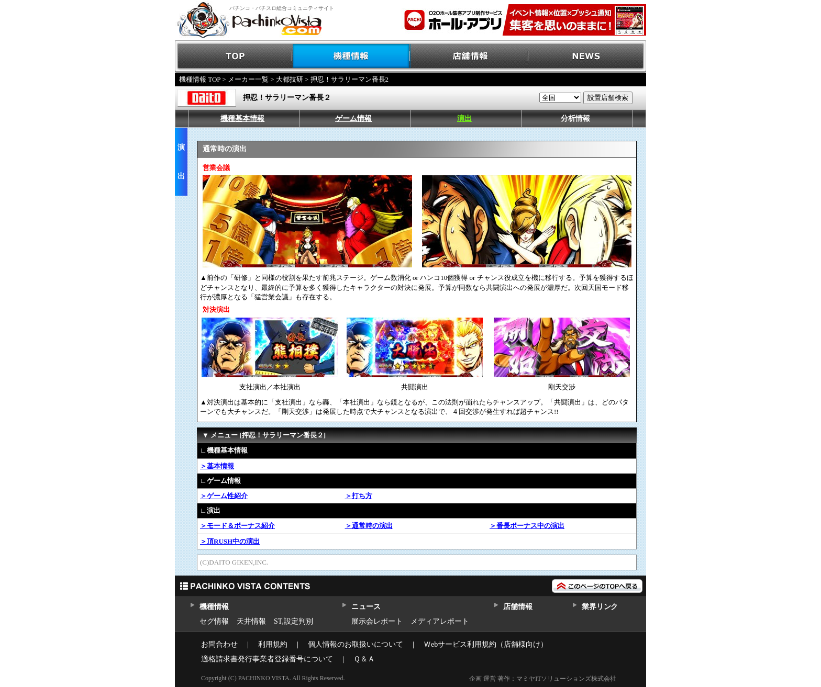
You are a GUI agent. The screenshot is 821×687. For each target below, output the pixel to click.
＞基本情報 (217, 466)
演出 (464, 118)
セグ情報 (214, 621)
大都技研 (289, 79)
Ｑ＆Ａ (364, 659)
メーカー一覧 (248, 79)
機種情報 (351, 56)
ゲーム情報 (353, 118)
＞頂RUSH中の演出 (230, 541)
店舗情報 (469, 56)
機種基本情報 (242, 118)
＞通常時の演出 (369, 526)
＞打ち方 (358, 496)
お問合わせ (219, 644)
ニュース (365, 607)
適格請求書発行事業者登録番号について (267, 659)
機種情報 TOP (199, 79)
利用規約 (272, 644)
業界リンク (600, 607)
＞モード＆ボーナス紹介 (237, 526)
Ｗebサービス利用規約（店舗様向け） (486, 644)
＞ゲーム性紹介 (224, 496)
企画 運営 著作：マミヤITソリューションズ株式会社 (542, 678)
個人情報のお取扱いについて (355, 644)
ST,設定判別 (293, 621)
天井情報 (251, 621)
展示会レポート (377, 621)
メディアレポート (439, 621)
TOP (234, 56)
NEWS (587, 56)
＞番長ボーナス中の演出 (527, 526)
